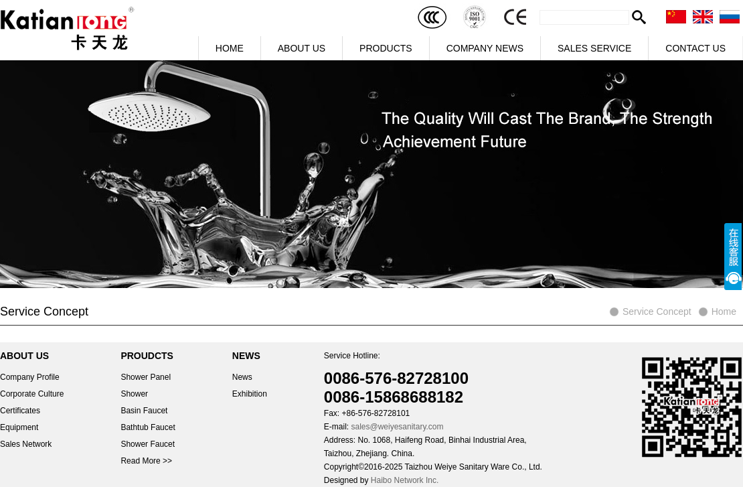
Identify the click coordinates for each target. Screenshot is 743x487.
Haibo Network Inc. (404, 480)
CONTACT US (695, 48)
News (242, 377)
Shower (134, 394)
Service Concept (657, 311)
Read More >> (146, 461)
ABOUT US (301, 48)
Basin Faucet (143, 410)
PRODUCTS (385, 48)
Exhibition (249, 394)
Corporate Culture (32, 394)
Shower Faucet (147, 444)
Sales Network (26, 444)
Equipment (19, 427)
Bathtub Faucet (147, 427)
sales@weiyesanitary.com (397, 426)
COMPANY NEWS (484, 48)
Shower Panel (145, 377)
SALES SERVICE (594, 48)
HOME (230, 48)
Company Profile (30, 377)
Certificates (20, 410)
